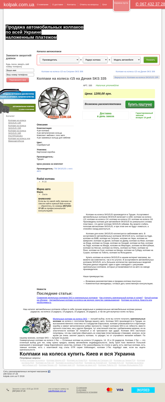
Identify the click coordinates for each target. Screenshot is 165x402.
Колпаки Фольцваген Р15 (131, 365)
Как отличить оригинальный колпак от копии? (121, 297)
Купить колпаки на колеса (32, 360)
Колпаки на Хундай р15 (96, 363)
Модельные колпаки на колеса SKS (70, 319)
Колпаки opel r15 (67, 365)
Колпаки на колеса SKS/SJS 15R (17, 126)
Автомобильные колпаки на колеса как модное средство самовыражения (84, 300)
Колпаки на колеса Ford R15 (69, 363)
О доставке (81, 390)
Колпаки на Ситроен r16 (100, 360)
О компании (81, 388)
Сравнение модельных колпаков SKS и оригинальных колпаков (67, 297)
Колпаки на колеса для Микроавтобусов (19, 139)
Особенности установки (86, 392)
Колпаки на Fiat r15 (45, 363)
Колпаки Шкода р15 (56, 360)
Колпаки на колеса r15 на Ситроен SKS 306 (62, 71)
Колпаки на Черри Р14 (124, 360)
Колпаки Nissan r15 (48, 365)
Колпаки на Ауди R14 (77, 360)
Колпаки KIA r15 (116, 363)
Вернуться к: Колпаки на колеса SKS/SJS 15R (136, 77)
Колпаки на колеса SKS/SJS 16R (17, 132)
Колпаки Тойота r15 (107, 365)
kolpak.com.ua (19, 4)
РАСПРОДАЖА (15, 136)
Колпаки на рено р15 (86, 365)
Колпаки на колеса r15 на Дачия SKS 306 (135, 71)
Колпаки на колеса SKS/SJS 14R (17, 121)
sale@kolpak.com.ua (57, 391)
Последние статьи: (54, 293)
